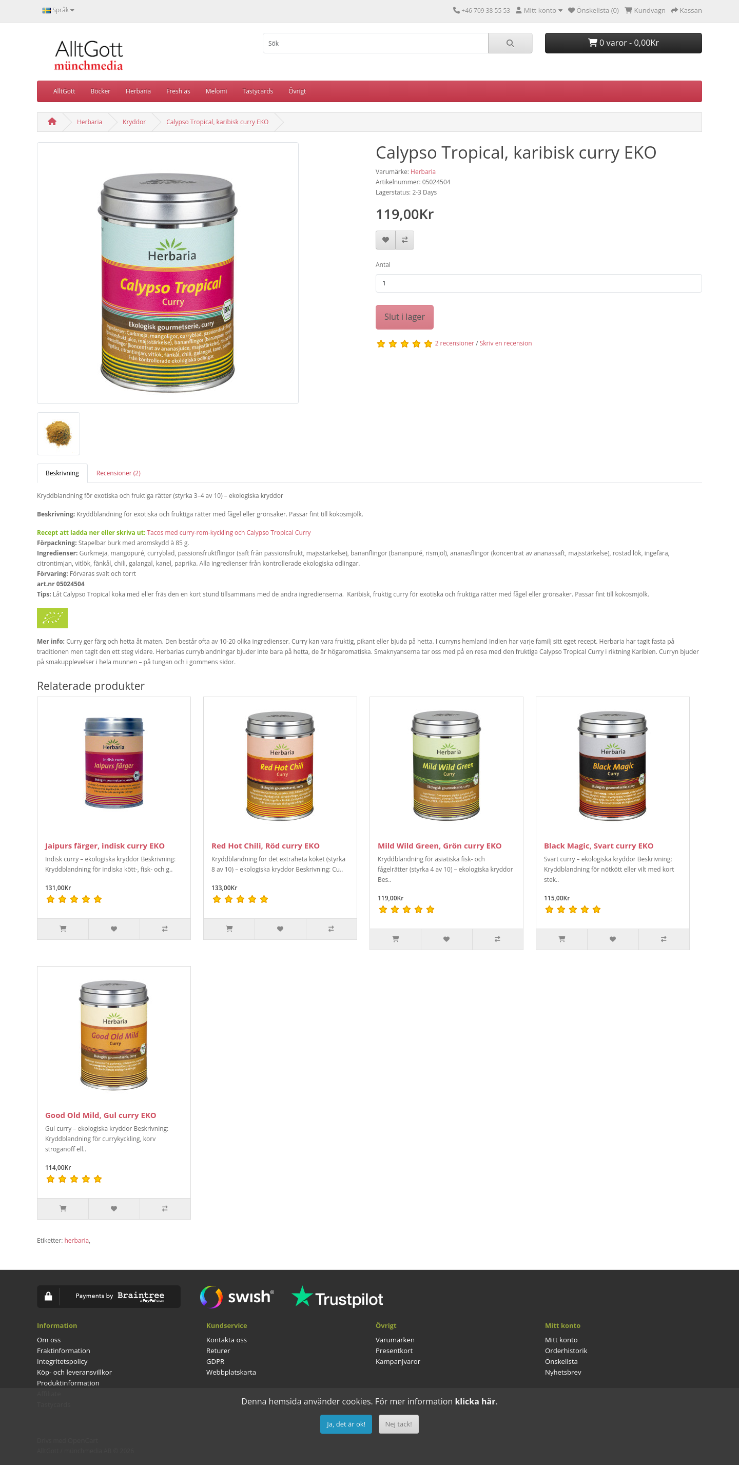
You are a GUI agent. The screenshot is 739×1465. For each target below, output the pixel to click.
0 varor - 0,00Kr (623, 42)
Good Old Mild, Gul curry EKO (101, 1115)
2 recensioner (454, 343)
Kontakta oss (226, 1339)
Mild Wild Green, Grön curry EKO (440, 845)
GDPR (215, 1361)
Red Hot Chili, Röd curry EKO (265, 845)
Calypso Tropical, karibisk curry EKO (217, 122)
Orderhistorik (566, 1350)
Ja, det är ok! (346, 1424)
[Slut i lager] (395, 939)
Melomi (216, 91)
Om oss (49, 1339)
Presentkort (394, 1350)
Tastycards (258, 91)
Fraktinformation (63, 1350)
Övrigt (297, 91)
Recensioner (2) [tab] (118, 473)
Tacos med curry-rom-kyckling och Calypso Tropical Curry (228, 532)
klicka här (475, 1401)
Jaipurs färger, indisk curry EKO (105, 845)
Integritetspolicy (62, 1361)
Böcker (100, 91)
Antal (383, 264)
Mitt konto (561, 1339)
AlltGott (64, 91)
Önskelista (561, 1361)
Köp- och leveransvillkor (74, 1372)
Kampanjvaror (398, 1361)
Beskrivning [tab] (62, 473)
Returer (218, 1350)
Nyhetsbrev (563, 1372)
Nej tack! (398, 1424)
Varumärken (395, 1339)
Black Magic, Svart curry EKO (599, 845)
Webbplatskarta (231, 1372)
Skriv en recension (506, 343)
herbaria (76, 1240)
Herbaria (138, 91)
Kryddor (134, 122)
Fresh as (178, 91)
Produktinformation (68, 1382)
